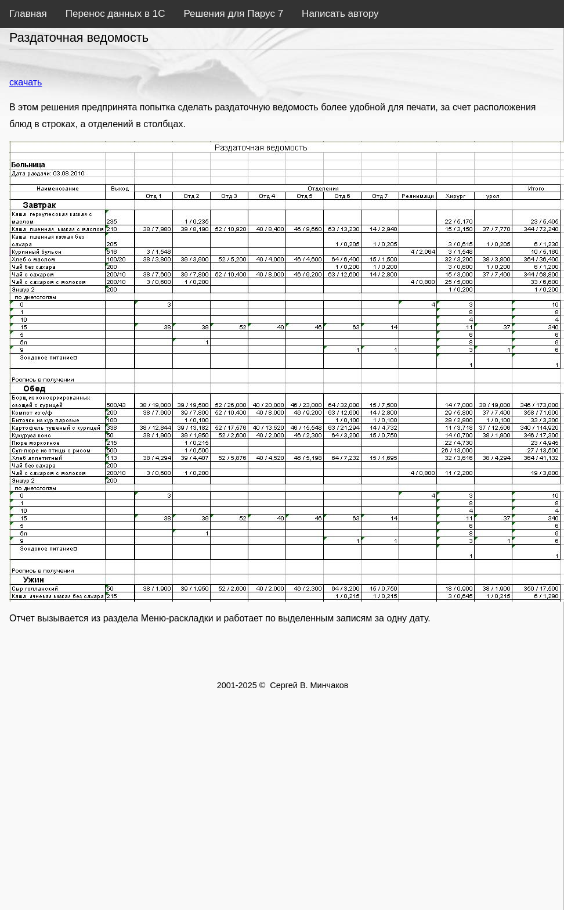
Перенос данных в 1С (115, 13)
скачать (25, 82)
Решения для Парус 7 (233, 13)
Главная (28, 13)
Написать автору (340, 13)
